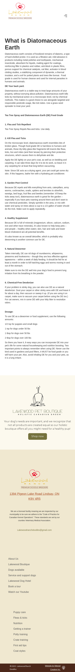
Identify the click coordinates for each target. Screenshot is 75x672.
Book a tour (14, 586)
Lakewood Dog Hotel (19, 581)
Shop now (37, 436)
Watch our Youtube (18, 592)
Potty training (20, 634)
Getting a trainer (22, 628)
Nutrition (18, 623)
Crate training (20, 640)
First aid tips (20, 645)
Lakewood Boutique (19, 564)
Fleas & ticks (20, 617)
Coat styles (19, 651)
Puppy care (19, 612)
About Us (13, 558)
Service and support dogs (22, 575)
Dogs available (16, 570)
